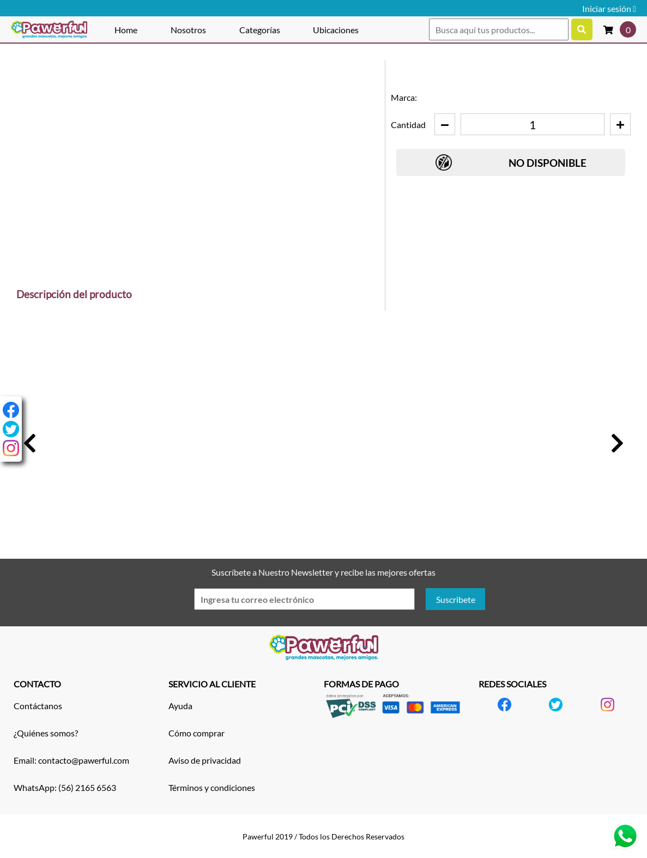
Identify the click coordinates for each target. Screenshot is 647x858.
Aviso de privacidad (204, 760)
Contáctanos (38, 705)
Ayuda (180, 705)
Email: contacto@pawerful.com (71, 760)
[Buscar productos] (581, 29)
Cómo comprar (196, 733)
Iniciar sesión (609, 8)
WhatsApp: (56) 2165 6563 (65, 787)
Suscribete (455, 599)
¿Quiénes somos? (46, 733)
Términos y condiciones (211, 787)
